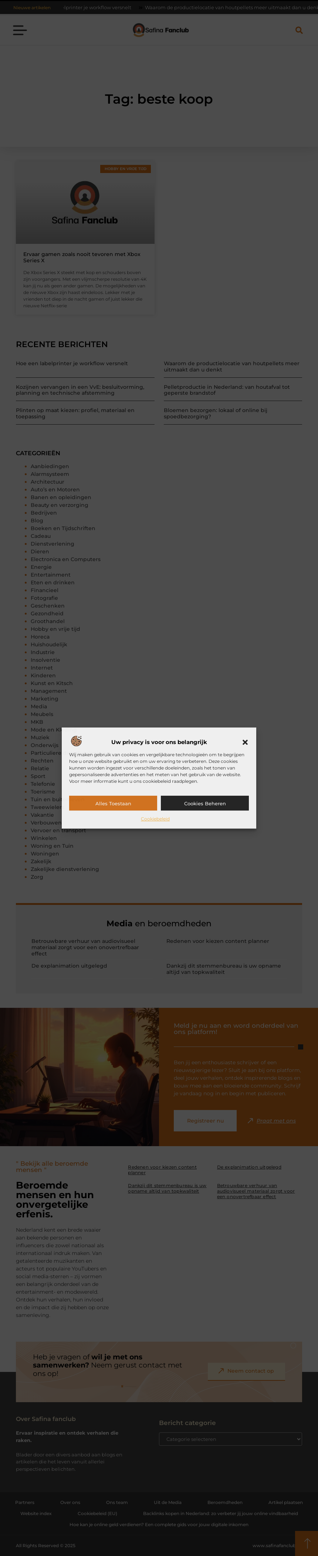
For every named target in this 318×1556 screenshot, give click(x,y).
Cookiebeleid (155, 819)
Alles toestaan (113, 803)
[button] (245, 742)
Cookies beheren (205, 803)
